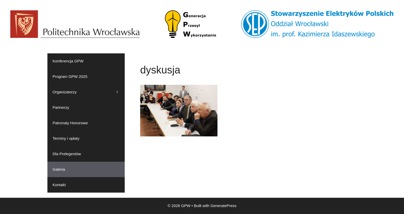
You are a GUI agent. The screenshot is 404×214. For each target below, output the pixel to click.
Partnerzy (61, 107)
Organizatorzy (89, 92)
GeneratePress (224, 205)
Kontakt (59, 185)
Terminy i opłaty (66, 138)
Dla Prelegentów (67, 154)
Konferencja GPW (68, 61)
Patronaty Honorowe (70, 123)
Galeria (59, 169)
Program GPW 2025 (70, 76)
